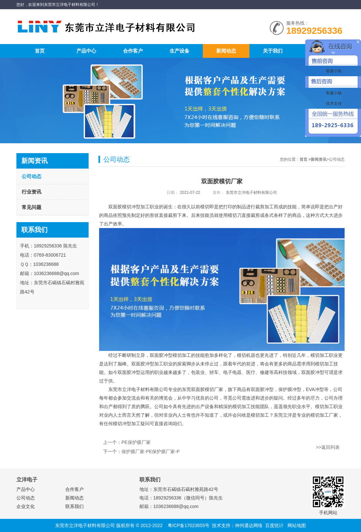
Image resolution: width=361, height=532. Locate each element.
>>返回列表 (328, 447)
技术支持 (333, 103)
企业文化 (25, 506)
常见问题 (31, 207)
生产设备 (179, 51)
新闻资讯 (319, 159)
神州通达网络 (249, 525)
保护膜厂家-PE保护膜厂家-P (150, 451)
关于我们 (273, 51)
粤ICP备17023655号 (189, 525)
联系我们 (74, 506)
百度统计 (274, 525)
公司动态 (31, 176)
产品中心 (86, 51)
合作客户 (133, 51)
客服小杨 (333, 93)
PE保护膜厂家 (136, 442)
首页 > (305, 159)
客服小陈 (333, 71)
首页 (40, 51)
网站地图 (296, 525)
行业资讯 (31, 192)
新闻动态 (226, 51)
